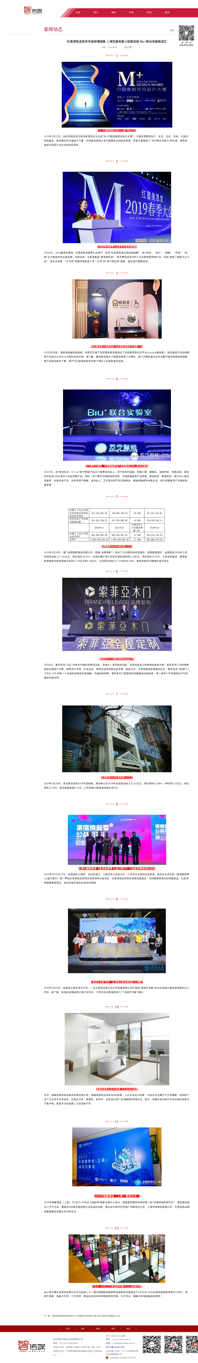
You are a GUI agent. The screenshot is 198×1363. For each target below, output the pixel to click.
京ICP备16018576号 (115, 1347)
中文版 (177, 5)
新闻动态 (53, 29)
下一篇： (82, 1316)
